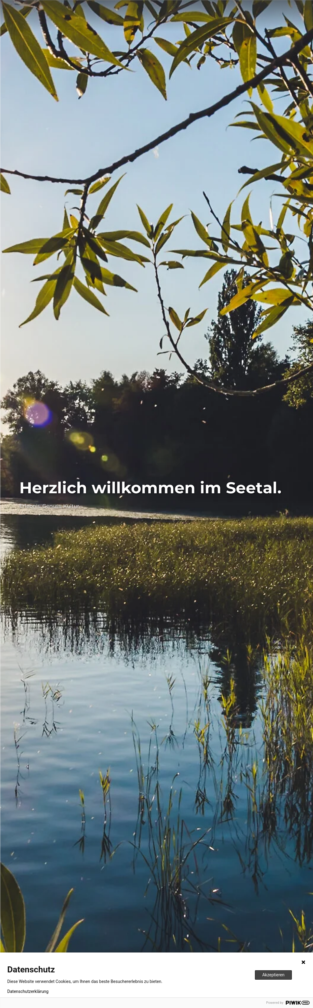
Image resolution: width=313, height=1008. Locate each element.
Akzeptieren (273, 974)
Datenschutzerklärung (27, 991)
